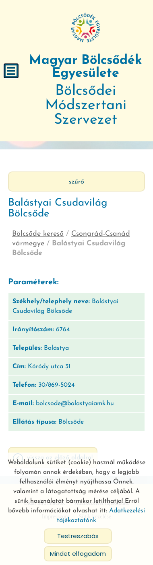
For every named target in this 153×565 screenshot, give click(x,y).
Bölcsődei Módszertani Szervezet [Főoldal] (85, 89)
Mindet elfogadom (78, 553)
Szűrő (76, 181)
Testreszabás (78, 535)
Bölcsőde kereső (38, 233)
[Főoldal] (86, 27)
